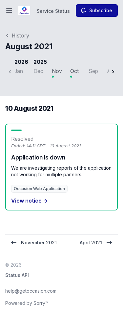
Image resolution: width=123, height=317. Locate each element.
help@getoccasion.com (30, 291)
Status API (17, 275)
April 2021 (96, 242)
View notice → (29, 200)
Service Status (53, 11)
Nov (57, 71)
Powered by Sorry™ (26, 303)
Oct (74, 71)
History (17, 35)
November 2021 (33, 242)
